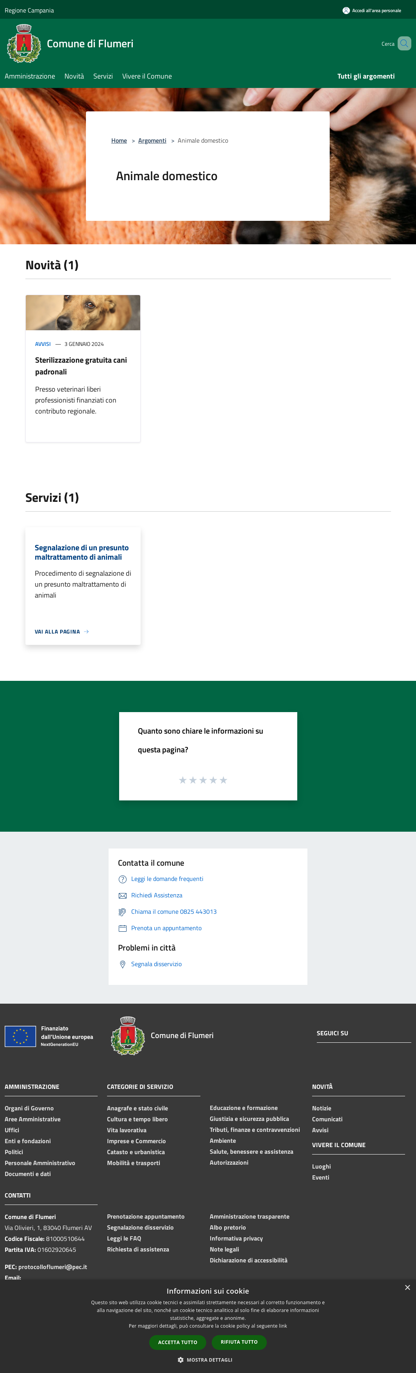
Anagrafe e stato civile (137, 1108)
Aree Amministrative (33, 1119)
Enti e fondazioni (28, 1141)
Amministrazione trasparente (249, 1216)
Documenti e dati (28, 1173)
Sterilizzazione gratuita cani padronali (81, 366)
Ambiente (223, 1140)
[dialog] (208, 1326)
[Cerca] (402, 43)
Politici (14, 1151)
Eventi (320, 1177)
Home (119, 140)
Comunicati (327, 1119)
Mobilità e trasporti (133, 1162)
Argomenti (152, 140)
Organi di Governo (29, 1108)
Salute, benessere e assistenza (251, 1151)
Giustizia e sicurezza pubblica (249, 1118)
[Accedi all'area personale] (371, 10)
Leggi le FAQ (124, 1238)
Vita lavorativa (126, 1130)
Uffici (12, 1130)
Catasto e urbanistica (136, 1151)
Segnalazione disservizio (140, 1227)
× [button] (407, 1288)
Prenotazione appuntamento (146, 1216)
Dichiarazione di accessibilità (248, 1260)
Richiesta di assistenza (138, 1249)
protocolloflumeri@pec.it (52, 1266)
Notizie (321, 1108)
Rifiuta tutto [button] (239, 1342)
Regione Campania (29, 10)
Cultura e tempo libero (137, 1119)
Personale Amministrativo (40, 1162)
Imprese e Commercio (136, 1141)
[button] (208, 1360)
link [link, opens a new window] (283, 1326)
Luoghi (321, 1166)
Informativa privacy (236, 1238)
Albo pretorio (228, 1227)
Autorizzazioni (229, 1162)
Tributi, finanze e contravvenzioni (255, 1129)
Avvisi (43, 344)
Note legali (224, 1249)
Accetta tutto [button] (177, 1342)
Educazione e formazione (244, 1107)
